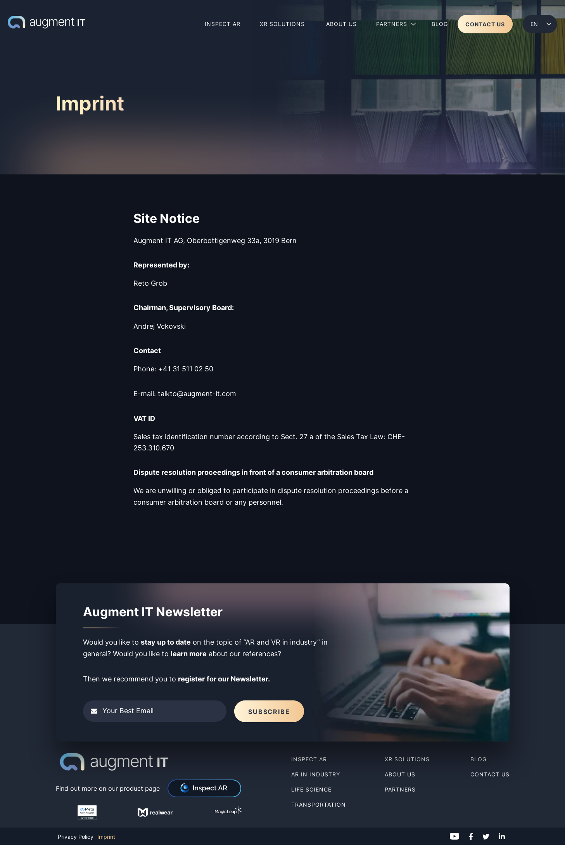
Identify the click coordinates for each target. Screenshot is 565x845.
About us (400, 774)
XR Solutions (408, 759)
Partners (400, 789)
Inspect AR (309, 759)
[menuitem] (539, 24)
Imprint (106, 836)
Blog (478, 759)
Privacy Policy (75, 836)
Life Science (311, 789)
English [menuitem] (533, 24)
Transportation (318, 804)
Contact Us (490, 774)
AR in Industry (315, 774)
